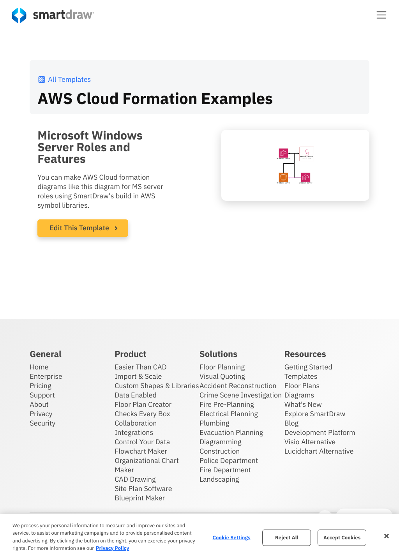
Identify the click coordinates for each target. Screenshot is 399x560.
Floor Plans (302, 385)
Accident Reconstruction (238, 385)
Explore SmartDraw (314, 413)
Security (42, 423)
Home (39, 366)
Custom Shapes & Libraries (157, 385)
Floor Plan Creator (143, 404)
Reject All (286, 537)
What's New (303, 404)
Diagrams (299, 394)
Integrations (134, 432)
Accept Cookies (341, 537)
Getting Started (308, 366)
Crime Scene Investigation (241, 394)
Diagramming (221, 441)
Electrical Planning (229, 413)
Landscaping (219, 479)
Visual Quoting (222, 376)
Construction (220, 451)
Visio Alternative (309, 441)
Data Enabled (136, 394)
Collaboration (136, 423)
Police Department (229, 460)
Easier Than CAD (141, 366)
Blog (291, 423)
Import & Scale (138, 376)
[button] (381, 15)
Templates (301, 376)
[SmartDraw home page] (53, 15)
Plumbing (214, 423)
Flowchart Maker (141, 451)
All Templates (64, 79)
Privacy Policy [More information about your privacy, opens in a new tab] (112, 548)
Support (42, 394)
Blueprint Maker (140, 497)
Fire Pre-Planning (227, 404)
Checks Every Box (142, 413)
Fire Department (225, 469)
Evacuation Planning (231, 432)
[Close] (386, 535)
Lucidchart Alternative (319, 451)
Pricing (40, 385)
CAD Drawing (135, 479)
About (39, 404)
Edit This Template (79, 227)
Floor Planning (222, 366)
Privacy (41, 413)
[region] (199, 537)
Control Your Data (142, 441)
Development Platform (319, 432)
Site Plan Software (143, 488)
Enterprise (46, 376)
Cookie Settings (232, 537)
